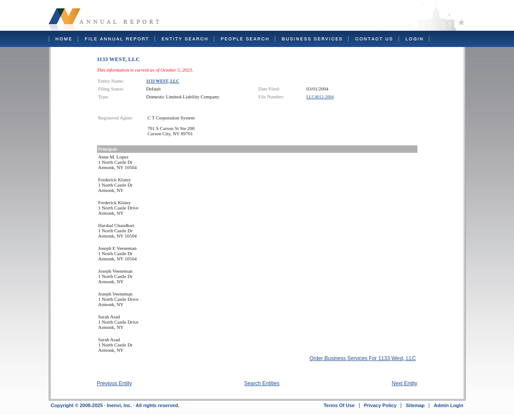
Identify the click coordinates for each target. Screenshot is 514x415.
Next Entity (404, 383)
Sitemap (415, 405)
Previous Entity (114, 383)
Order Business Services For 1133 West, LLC (362, 358)
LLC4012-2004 (320, 96)
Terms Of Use (339, 405)
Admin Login (448, 405)
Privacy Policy (380, 405)
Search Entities (262, 383)
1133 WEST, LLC (163, 81)
